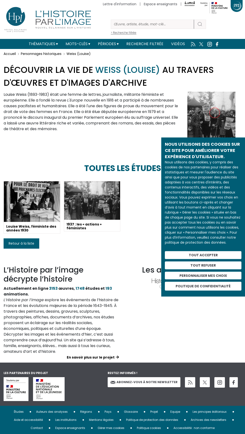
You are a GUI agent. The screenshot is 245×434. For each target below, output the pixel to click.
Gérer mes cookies (111, 428)
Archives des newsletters (208, 420)
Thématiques (42, 44)
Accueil (10, 53)
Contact (37, 428)
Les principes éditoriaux (210, 412)
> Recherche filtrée (123, 33)
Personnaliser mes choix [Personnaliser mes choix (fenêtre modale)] (203, 275)
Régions (86, 412)
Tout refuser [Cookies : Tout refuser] (203, 265)
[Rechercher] (152, 24)
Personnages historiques (41, 53)
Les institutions (66, 420)
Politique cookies (149, 428)
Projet (154, 412)
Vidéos (178, 44)
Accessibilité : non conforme (194, 428)
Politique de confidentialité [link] (203, 286)
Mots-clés (77, 44)
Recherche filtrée (144, 44)
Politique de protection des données (152, 420)
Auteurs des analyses (52, 412)
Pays (108, 412)
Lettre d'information (119, 4)
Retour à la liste (21, 243)
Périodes (107, 44)
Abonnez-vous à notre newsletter (144, 382)
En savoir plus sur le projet (91, 357)
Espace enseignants (160, 4)
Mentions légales (101, 420)
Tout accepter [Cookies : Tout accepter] (203, 255)
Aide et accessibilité (28, 420)
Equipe (175, 412)
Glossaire (131, 412)
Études (19, 412)
